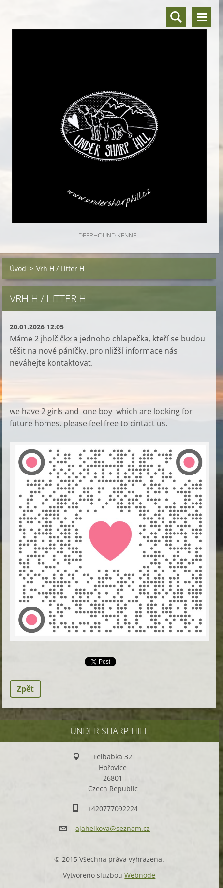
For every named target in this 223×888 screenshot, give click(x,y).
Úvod (18, 268)
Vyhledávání (176, 17)
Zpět (25, 688)
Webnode (139, 875)
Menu (201, 17)
